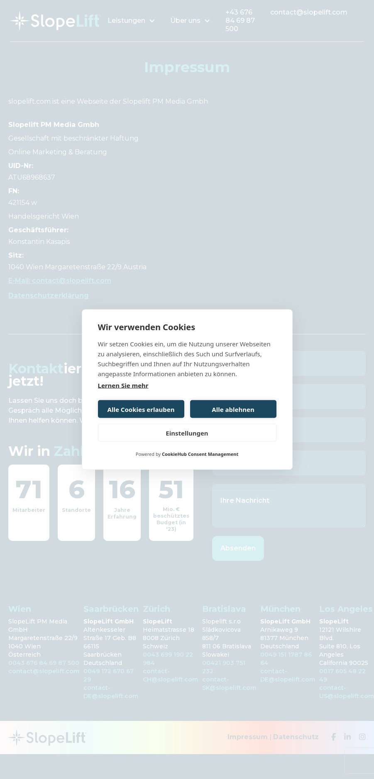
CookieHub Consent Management (200, 454)
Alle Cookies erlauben (141, 409)
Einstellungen (187, 432)
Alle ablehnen (233, 409)
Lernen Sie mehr (123, 385)
